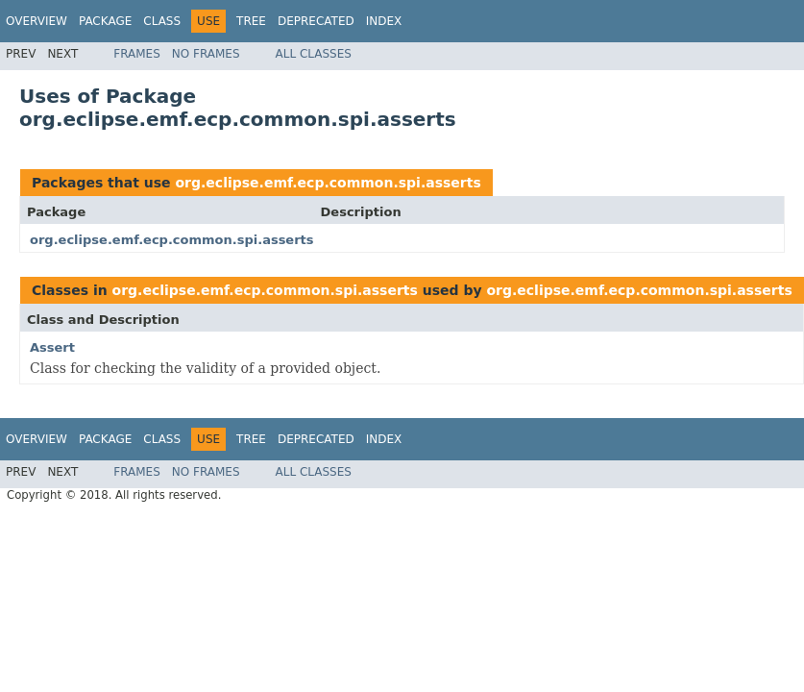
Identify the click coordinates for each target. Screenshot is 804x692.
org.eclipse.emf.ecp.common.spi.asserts (327, 182)
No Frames (206, 54)
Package (105, 21)
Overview (36, 21)
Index (384, 21)
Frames (136, 54)
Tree (251, 21)
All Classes (314, 54)
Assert (52, 347)
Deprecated (316, 21)
